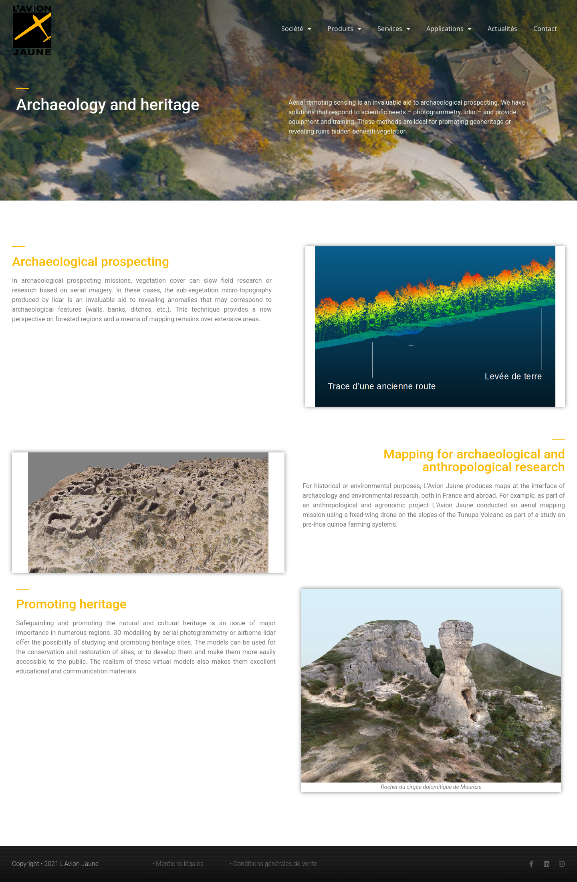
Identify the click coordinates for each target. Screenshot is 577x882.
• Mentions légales (178, 864)
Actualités (502, 11)
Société (296, 11)
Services (393, 11)
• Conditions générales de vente (273, 864)
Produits (344, 11)
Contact (545, 11)
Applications (449, 11)
